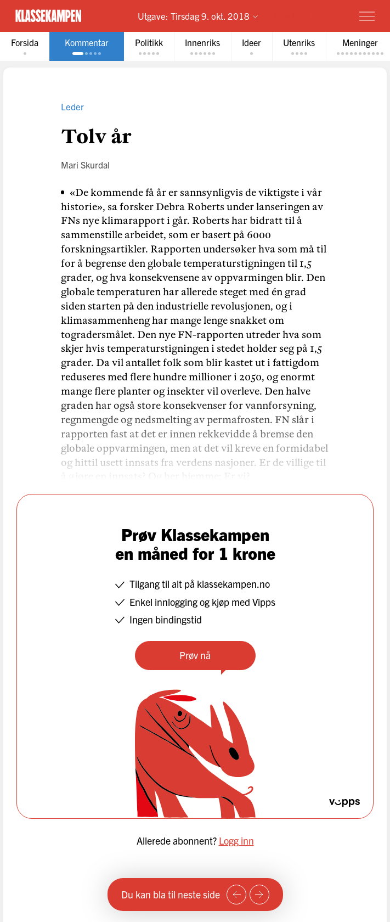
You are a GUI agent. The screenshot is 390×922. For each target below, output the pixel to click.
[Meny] (367, 16)
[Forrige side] (236, 894)
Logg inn (236, 840)
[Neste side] (259, 894)
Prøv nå (195, 655)
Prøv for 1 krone (303, 15)
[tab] (24, 46)
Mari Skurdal (85, 164)
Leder (72, 106)
